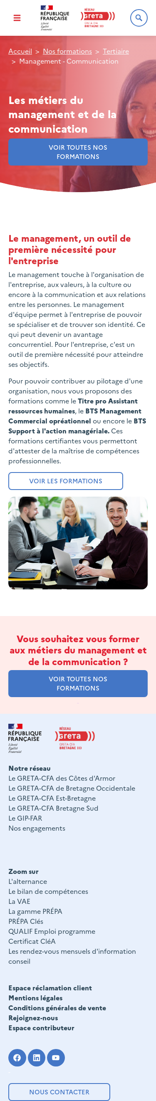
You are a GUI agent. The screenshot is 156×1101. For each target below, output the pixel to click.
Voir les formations (65, 480)
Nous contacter (59, 1091)
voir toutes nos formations (78, 152)
